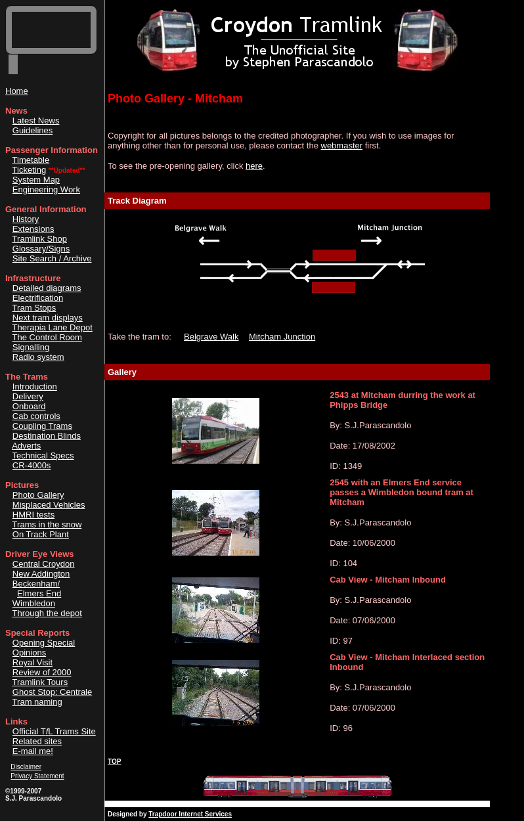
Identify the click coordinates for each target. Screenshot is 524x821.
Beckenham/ (36, 583)
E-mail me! (32, 751)
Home (16, 91)
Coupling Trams (42, 426)
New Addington (41, 574)
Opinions (29, 652)
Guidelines (32, 130)
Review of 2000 (42, 672)
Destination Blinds (46, 436)
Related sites (37, 741)
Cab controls (36, 416)
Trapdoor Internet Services (190, 814)
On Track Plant (40, 534)
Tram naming (37, 702)
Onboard (29, 406)
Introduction (34, 386)
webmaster (342, 145)
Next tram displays (47, 317)
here (254, 166)
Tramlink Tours (40, 682)
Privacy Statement (37, 776)
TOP (114, 761)
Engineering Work (46, 189)
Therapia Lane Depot (52, 327)
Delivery (27, 396)
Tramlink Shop (39, 239)
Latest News (36, 120)
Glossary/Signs (41, 249)
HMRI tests (33, 515)
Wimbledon (33, 603)
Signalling (30, 347)
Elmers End (39, 593)
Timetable (31, 160)
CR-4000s (31, 465)
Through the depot (47, 613)
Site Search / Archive (52, 258)
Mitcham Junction (282, 337)
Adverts (26, 446)
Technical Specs (43, 455)
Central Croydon (43, 564)
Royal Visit (32, 662)
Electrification (37, 298)
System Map (36, 180)
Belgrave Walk (211, 337)
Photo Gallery (38, 495)
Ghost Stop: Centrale (52, 692)
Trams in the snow (47, 524)
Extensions (33, 229)
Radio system (38, 357)
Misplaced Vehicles (48, 505)
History (25, 219)
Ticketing (29, 170)
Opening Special (43, 643)
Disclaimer (26, 766)
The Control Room (47, 337)
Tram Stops (34, 308)
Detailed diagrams (46, 288)
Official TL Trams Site (54, 731)
